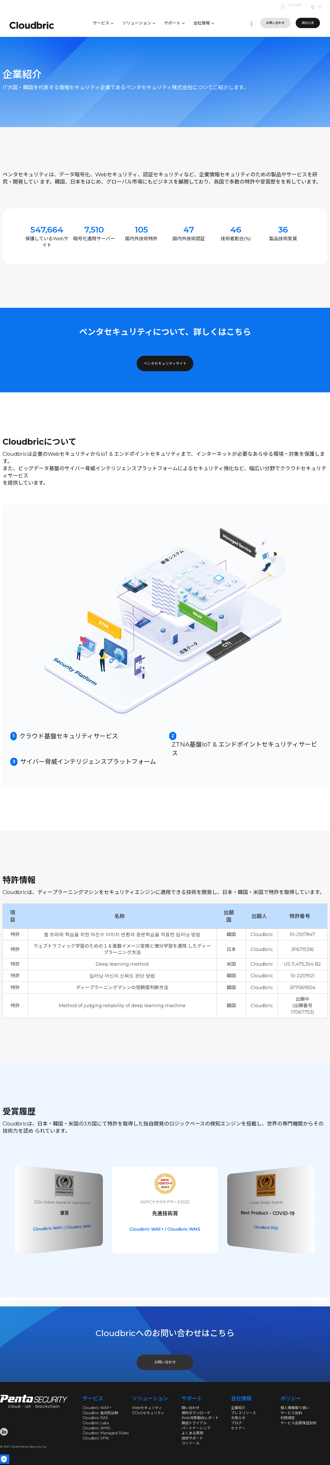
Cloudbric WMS (96, 1428)
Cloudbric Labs (95, 1423)
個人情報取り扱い (294, 1407)
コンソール (191, 1443)
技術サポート (192, 1438)
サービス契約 (291, 1413)
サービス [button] (103, 23)
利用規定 (287, 1418)
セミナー (238, 1428)
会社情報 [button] (203, 23)
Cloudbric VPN (95, 1438)
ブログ (236, 1423)
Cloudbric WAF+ (96, 1407)
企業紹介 (238, 1407)
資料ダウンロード (196, 1413)
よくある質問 (192, 1433)
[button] (322, 7)
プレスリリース (243, 1413)
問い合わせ (191, 1407)
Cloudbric (64, 1235)
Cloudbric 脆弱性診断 (100, 1413)
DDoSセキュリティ (148, 1413)
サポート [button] (174, 23)
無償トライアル (194, 1423)
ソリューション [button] (138, 23)
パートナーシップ (196, 1428)
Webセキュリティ (147, 1407)
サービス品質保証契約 (298, 1423)
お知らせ (238, 1418)
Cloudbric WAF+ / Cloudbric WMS (164, 1229)
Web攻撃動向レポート (200, 1418)
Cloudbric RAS (95, 1418)
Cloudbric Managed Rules (105, 1433)
